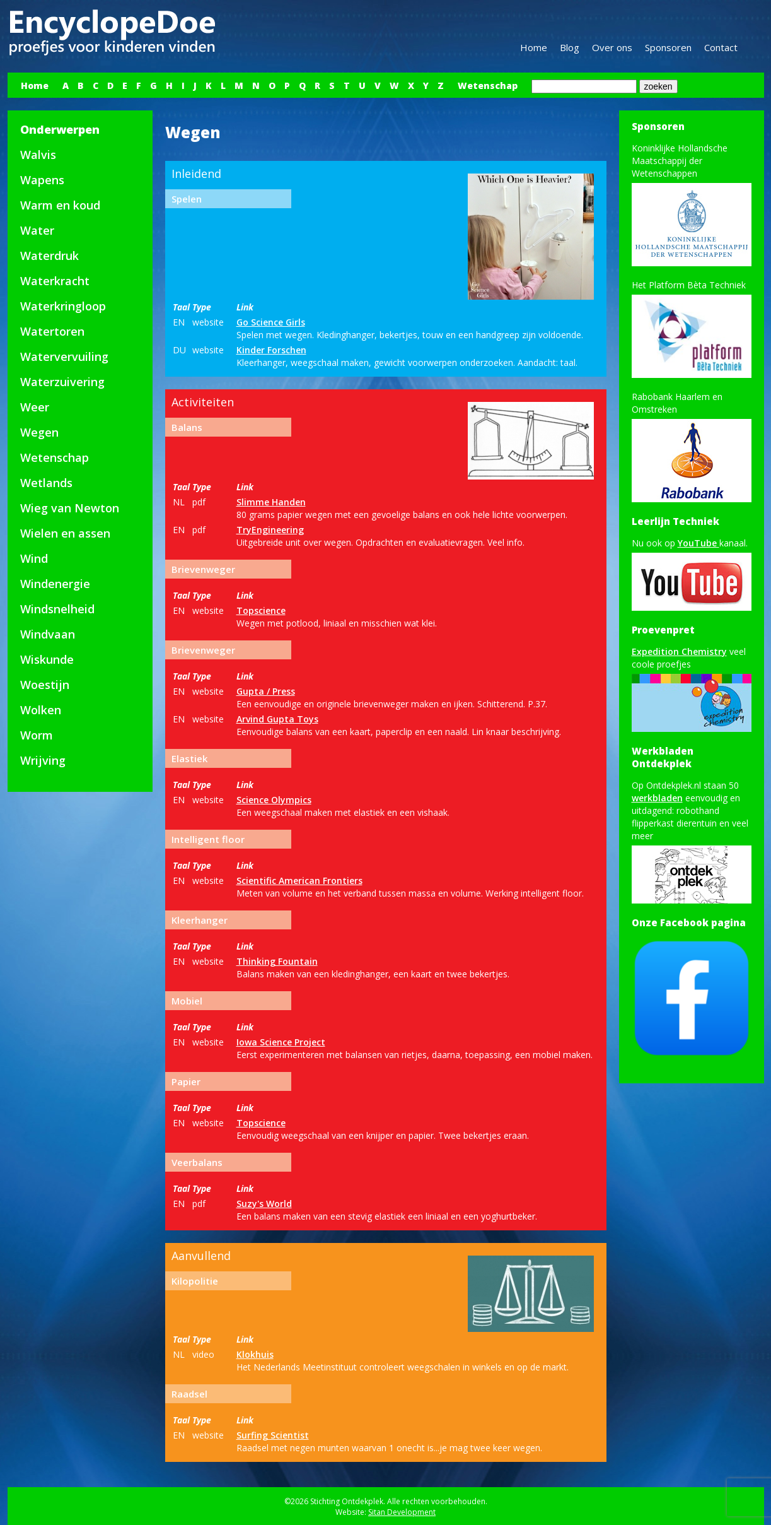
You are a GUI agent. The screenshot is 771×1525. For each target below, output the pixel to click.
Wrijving (43, 760)
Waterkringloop (63, 306)
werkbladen (657, 798)
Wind (34, 558)
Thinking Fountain (277, 961)
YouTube (698, 543)
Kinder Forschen (271, 350)
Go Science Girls (270, 322)
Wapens (42, 179)
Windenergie (55, 583)
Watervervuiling (64, 356)
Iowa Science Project (280, 1042)
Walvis (38, 154)
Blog (569, 47)
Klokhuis (255, 1354)
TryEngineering (270, 530)
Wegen (39, 432)
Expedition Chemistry (679, 651)
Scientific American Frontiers (299, 880)
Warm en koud (60, 205)
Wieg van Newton (69, 507)
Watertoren (52, 331)
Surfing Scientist (272, 1435)
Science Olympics (273, 800)
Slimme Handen (271, 502)
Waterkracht (55, 280)
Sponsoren (668, 47)
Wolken (40, 709)
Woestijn (44, 684)
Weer (34, 407)
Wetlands (46, 482)
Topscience (261, 610)
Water (37, 230)
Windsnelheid (57, 608)
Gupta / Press (265, 691)
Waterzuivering (62, 381)
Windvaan (47, 634)
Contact (721, 47)
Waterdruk (49, 255)
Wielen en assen (65, 533)
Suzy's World (264, 1204)
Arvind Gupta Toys (277, 719)
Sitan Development (402, 1512)
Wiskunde (47, 659)
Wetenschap (488, 85)
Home (533, 47)
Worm (36, 735)
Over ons (612, 47)
